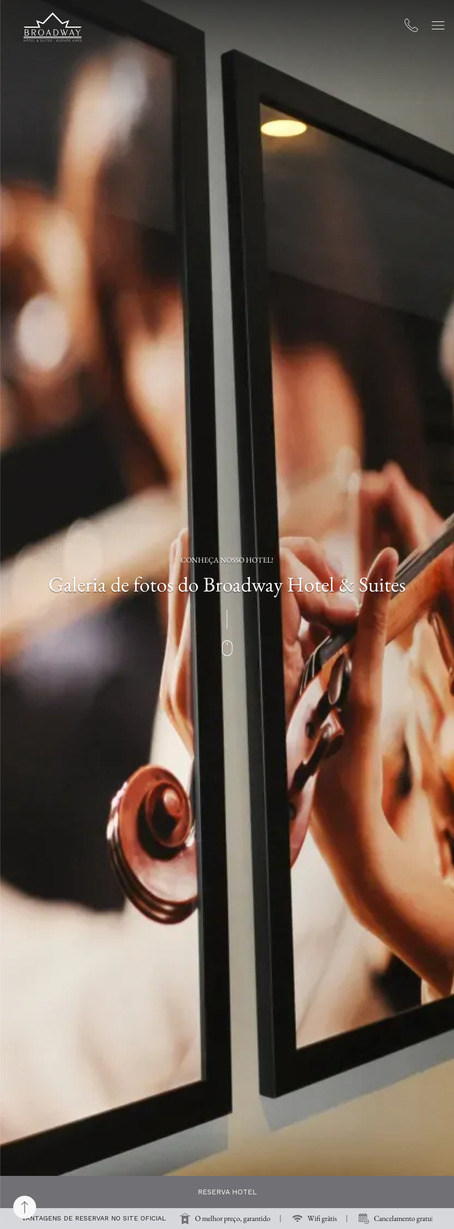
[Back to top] (24, 1207)
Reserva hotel (227, 1192)
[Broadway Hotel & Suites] (52, 27)
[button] (438, 25)
